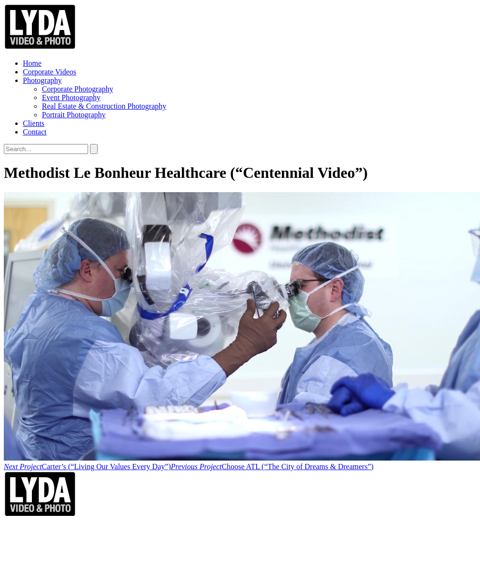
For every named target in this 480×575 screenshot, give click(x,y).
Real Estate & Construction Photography (104, 106)
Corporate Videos (49, 72)
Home (32, 63)
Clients (33, 123)
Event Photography (71, 97)
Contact (35, 132)
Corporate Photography (77, 89)
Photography (42, 80)
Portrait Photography (74, 115)
